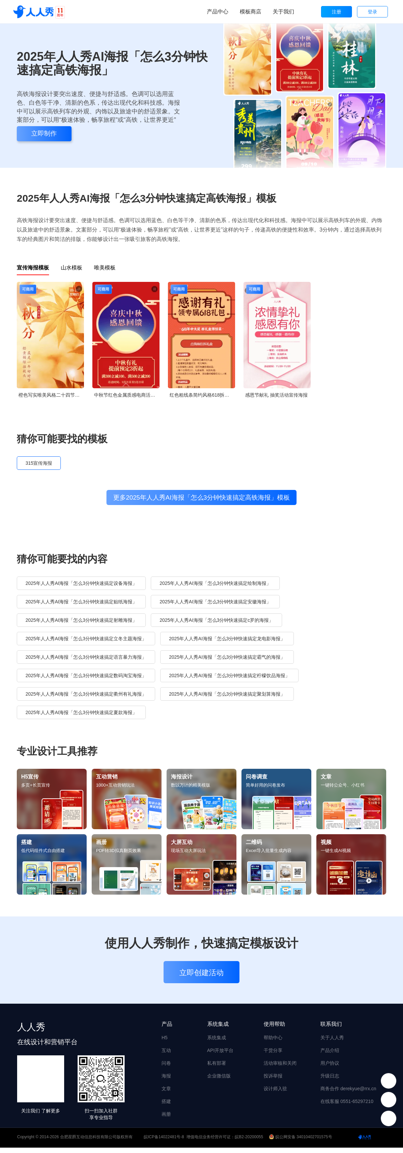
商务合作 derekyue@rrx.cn (348, 1094)
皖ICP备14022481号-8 (164, 1142)
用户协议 (329, 1068)
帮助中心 (273, 1043)
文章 (166, 1094)
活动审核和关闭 (280, 1068)
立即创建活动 (201, 978)
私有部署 (216, 1068)
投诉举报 (273, 1081)
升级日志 (329, 1081)
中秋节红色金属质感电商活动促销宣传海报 (127, 395)
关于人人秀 (332, 1043)
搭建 (166, 1106)
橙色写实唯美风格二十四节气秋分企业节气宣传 (51, 395)
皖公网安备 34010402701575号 (301, 1142)
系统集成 (216, 1043)
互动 (166, 1055)
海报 (166, 1081)
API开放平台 (220, 1055)
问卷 (166, 1068)
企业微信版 (219, 1081)
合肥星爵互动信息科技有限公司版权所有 (96, 1142)
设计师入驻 (275, 1094)
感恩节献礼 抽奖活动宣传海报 (276, 395)
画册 (166, 1119)
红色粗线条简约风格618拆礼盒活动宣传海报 (202, 395)
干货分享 (273, 1055)
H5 (165, 1043)
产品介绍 (329, 1055)
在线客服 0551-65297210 (346, 1106)
